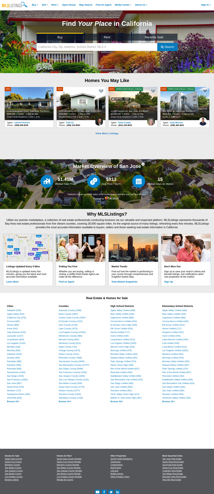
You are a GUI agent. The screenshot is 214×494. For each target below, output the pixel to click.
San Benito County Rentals (69, 474)
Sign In (205, 4)
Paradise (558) (14, 365)
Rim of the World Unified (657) (125, 368)
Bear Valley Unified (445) (122, 314)
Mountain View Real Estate (174, 477)
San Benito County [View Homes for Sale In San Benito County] (13, 474)
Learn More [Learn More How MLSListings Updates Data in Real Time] (12, 281)
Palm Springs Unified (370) (123, 361)
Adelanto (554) (14, 310)
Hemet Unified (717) (120, 332)
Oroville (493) (13, 357)
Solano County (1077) (69, 390)
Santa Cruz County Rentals (69, 462)
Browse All (13, 401)
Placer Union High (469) (122, 365)
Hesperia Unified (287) (173, 332)
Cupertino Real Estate (172, 471)
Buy (34, 4)
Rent (54, 4)
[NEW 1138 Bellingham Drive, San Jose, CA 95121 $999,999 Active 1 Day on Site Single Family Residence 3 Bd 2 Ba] (29, 103)
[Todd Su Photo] (99, 120)
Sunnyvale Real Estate (172, 465)
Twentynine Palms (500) (18, 394)
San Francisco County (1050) (73, 372)
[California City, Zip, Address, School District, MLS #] (96, 47)
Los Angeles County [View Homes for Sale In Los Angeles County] (14, 477)
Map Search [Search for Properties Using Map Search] (85, 4)
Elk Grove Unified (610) (173, 325)
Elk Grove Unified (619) (121, 328)
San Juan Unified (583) (121, 387)
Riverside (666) (14, 368)
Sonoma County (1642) (70, 394)
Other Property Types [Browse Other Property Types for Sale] (119, 477)
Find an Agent (66, 281)
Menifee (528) (13, 347)
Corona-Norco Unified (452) (123, 321)
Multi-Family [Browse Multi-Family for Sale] (115, 468)
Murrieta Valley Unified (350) (175, 361)
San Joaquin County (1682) (72, 376)
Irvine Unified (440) (119, 336)
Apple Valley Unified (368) (122, 310)
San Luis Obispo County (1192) (74, 379)
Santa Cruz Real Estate (172, 468)
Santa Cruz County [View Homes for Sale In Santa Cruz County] (13, 462)
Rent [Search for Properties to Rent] (107, 37)
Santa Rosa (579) (15, 387)
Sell (44, 4)
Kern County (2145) (68, 325)
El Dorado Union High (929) (123, 325)
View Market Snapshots (124, 281)
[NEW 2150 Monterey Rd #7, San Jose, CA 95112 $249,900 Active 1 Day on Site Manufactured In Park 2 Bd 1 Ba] (81, 103)
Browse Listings (12, 480)
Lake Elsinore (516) (16, 332)
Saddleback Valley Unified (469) (125, 376)
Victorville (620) (14, 398)
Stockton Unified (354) (173, 394)
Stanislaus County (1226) (71, 398)
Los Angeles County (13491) (72, 332)
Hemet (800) (13, 325)
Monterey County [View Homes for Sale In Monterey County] (12, 465)
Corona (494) (13, 321)
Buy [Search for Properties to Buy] (60, 37)
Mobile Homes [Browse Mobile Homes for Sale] (116, 474)
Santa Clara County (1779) (71, 387)
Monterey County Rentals (68, 465)
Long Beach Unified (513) (122, 339)
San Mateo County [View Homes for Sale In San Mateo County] (13, 468)
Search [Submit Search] (167, 47)
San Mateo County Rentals (68, 468)
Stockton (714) (14, 390)
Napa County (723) (68, 347)
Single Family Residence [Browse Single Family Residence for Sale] (121, 459)
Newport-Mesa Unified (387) (124, 357)
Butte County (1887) (68, 314)
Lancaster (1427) (15, 336)
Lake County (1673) (68, 328)
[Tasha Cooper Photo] (151, 120)
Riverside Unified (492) (121, 372)
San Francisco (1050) (17, 379)
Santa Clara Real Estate (173, 462)
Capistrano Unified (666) (122, 317)
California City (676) (16, 317)
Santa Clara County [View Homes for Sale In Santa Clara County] (13, 459)
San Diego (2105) (15, 376)
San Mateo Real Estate (172, 474)
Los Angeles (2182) (16, 343)
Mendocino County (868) (70, 336)
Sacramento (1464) (16, 372)
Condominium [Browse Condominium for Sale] (116, 465)
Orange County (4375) (69, 350)
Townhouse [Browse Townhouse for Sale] (115, 462)
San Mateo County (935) (70, 383)
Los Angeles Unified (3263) (123, 343)
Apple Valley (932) (15, 314)
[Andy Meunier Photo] (203, 120)
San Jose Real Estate (171, 459)
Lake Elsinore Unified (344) (175, 339)
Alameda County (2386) (70, 310)
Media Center (122, 4)
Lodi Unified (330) (170, 343)
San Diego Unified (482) (122, 383)
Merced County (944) (69, 339)
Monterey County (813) (70, 343)
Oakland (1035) (14, 354)
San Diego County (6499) (71, 368)
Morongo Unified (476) (121, 350)
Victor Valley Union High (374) (124, 394)
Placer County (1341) (69, 354)
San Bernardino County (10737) (74, 365)
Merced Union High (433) (122, 347)
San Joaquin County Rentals (69, 471)
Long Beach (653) (15, 339)
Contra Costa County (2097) (72, 317)
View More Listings (106, 133)
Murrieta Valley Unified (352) (124, 354)
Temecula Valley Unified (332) (176, 398)
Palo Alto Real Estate (171, 480)
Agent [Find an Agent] (103, 4)
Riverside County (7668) (70, 357)
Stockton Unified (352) (121, 390)
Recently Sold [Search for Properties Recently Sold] (154, 37)
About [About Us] (140, 4)
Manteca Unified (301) (172, 354)
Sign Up (168, 281)
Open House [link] (69, 4)
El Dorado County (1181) (71, 321)
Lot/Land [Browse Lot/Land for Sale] (114, 471)
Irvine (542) (12, 328)
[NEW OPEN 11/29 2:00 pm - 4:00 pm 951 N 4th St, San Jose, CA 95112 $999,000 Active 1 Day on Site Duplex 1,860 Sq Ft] (185, 103)
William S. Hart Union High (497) (126, 398)
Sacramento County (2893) (72, 361)
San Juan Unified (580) (173, 390)
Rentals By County (65, 480)
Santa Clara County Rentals (69, 459)
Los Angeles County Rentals (69, 477)
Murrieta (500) (14, 350)
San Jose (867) (14, 383)
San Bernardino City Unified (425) (126, 379)
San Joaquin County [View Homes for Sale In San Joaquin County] (14, 471)
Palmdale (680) (14, 361)
